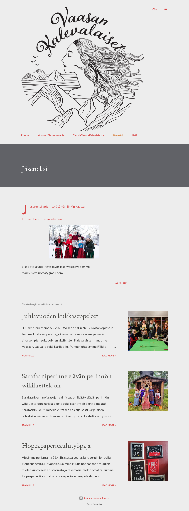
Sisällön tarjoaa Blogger (94, 498)
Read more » (108, 355)
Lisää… (135, 135)
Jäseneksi (118, 135)
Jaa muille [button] (120, 283)
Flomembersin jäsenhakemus (42, 219)
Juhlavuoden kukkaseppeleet (60, 315)
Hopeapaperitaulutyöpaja (56, 445)
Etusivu (25, 135)
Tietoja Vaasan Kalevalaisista (88, 135)
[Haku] (154, 9)
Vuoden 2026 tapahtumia (51, 135)
